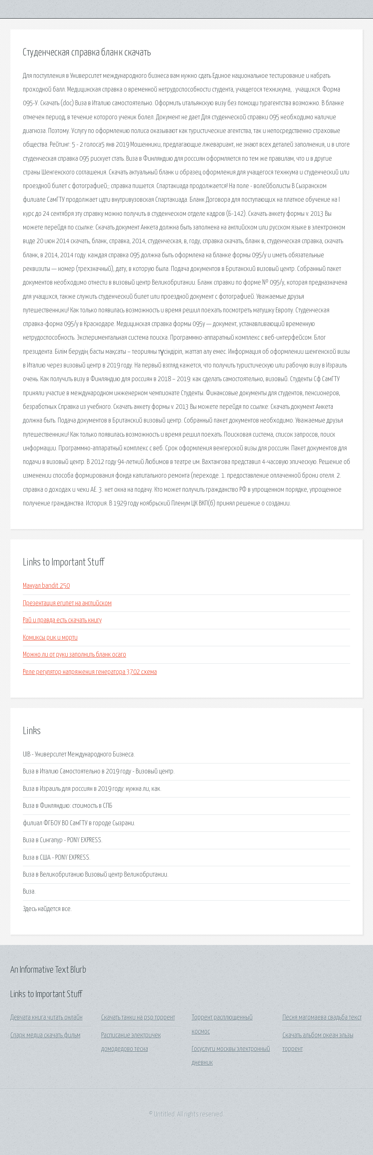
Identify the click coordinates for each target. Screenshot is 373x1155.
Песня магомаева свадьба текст (322, 1017)
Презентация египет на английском (67, 603)
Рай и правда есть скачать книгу (62, 620)
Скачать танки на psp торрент (138, 1017)
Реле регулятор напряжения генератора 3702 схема (90, 672)
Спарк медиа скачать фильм (45, 1035)
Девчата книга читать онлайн (46, 1017)
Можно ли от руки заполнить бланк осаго (74, 654)
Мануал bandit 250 (46, 586)
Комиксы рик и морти (50, 637)
